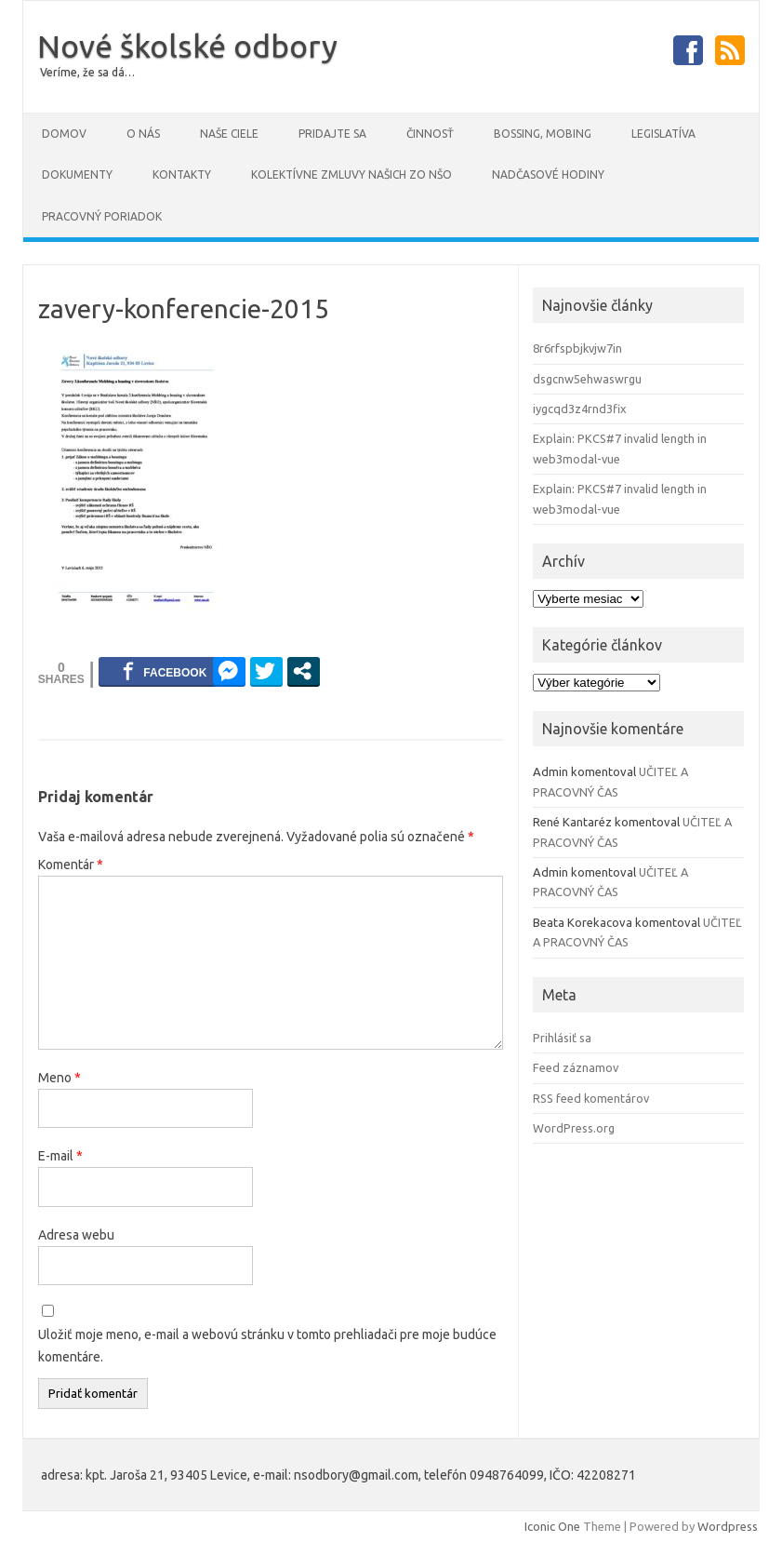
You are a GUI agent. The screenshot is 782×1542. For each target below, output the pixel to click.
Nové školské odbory (187, 45)
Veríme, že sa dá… (87, 72)
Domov (64, 133)
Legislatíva (663, 133)
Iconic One (552, 1526)
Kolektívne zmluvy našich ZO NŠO (351, 174)
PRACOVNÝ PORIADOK (102, 216)
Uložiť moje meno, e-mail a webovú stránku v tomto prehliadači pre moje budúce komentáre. (267, 1345)
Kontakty (181, 174)
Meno (59, 1077)
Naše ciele (229, 133)
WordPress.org (574, 1127)
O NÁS (143, 133)
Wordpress (727, 1526)
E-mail (60, 1155)
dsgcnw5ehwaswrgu (587, 378)
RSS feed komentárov (591, 1098)
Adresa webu (76, 1234)
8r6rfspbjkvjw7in (577, 348)
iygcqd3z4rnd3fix (580, 408)
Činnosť (430, 133)
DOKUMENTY (77, 174)
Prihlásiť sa (562, 1037)
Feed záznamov (575, 1067)
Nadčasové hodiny (548, 174)
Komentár (70, 864)
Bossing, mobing (542, 133)
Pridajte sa (332, 133)
